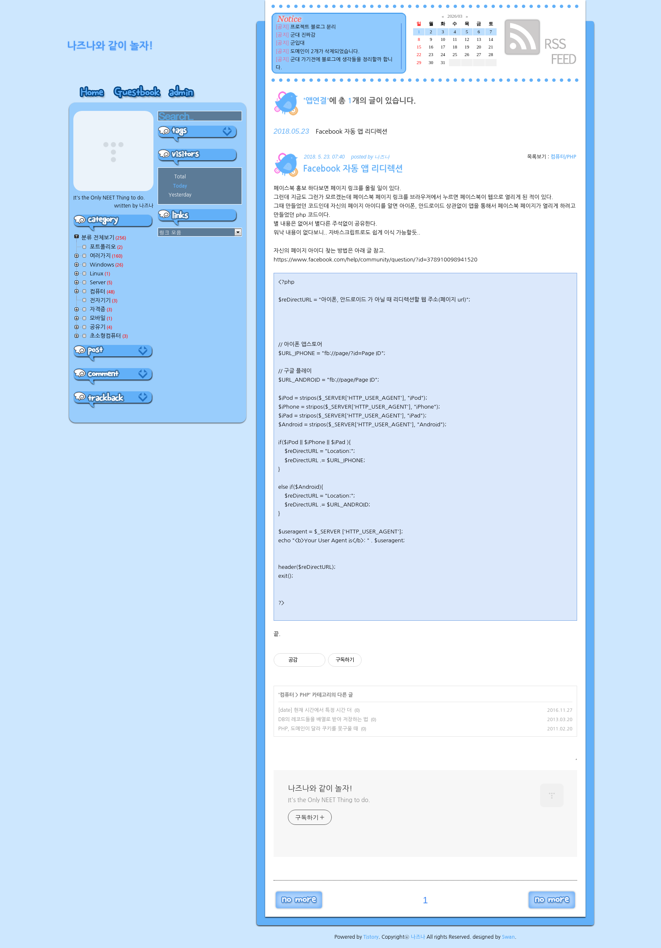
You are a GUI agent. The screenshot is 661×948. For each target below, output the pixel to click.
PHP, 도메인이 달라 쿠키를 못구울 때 (318, 728)
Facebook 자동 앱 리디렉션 (351, 132)
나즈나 (418, 937)
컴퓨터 (287, 695)
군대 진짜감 (303, 35)
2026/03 (454, 16)
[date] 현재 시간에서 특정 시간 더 (315, 710)
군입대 (297, 43)
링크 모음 (170, 232)
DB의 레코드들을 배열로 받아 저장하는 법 (323, 719)
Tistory (371, 937)
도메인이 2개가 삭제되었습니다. (325, 51)
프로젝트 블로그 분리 (313, 27)
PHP (304, 695)
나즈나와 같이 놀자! (320, 788)
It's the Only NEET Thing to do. (329, 800)
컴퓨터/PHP (563, 156)
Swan (508, 937)
